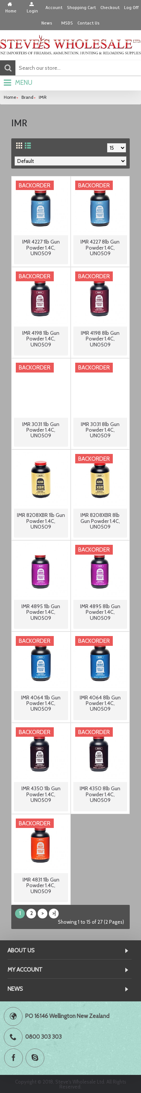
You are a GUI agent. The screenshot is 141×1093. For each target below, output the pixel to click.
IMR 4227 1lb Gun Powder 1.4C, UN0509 (41, 247)
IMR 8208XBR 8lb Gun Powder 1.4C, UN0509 (100, 521)
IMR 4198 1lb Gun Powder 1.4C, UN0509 (40, 339)
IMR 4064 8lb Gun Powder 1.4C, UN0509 (100, 703)
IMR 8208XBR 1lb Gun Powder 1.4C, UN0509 (41, 521)
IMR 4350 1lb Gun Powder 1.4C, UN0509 (41, 794)
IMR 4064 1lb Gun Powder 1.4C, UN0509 (41, 703)
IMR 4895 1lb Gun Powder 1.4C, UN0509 (40, 612)
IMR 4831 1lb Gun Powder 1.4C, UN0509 (41, 885)
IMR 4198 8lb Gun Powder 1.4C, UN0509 (100, 339)
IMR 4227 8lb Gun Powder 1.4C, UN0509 (100, 247)
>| (54, 913)
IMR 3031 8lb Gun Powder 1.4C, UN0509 (100, 430)
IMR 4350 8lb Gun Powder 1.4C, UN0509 (100, 794)
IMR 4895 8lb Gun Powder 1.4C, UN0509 (100, 612)
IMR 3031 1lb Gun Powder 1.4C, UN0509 (40, 430)
